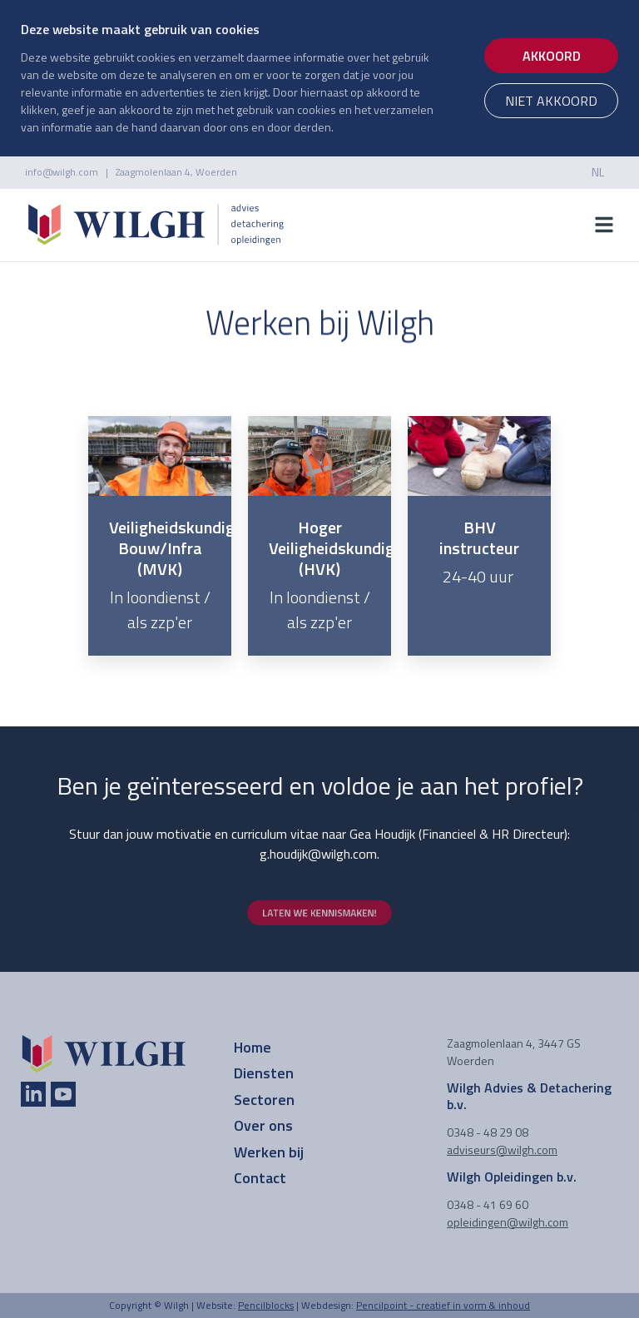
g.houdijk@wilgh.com (318, 854)
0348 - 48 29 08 (487, 1132)
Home (252, 1047)
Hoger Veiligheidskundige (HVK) (336, 548)
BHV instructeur (479, 537)
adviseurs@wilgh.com (502, 1149)
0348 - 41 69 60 (487, 1204)
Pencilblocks (266, 1305)
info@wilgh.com (61, 172)
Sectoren (264, 1099)
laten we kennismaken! (319, 912)
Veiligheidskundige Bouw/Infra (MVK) (176, 548)
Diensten (264, 1073)
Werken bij (269, 1152)
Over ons (263, 1125)
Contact (260, 1178)
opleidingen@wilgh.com (507, 1222)
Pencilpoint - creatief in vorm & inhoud (443, 1305)
